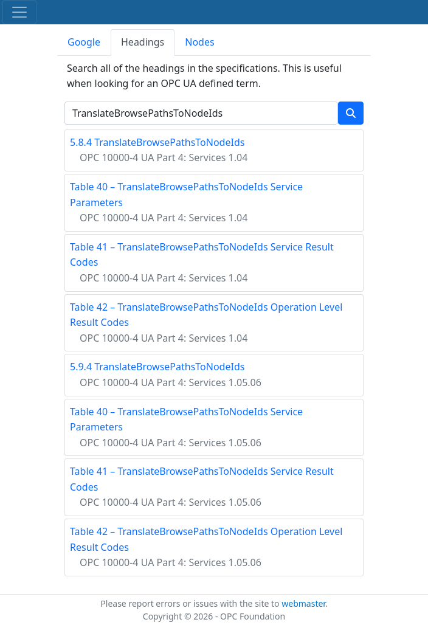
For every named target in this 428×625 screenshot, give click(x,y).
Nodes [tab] (199, 42)
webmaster (303, 603)
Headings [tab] (142, 42)
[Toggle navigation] (19, 12)
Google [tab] (83, 42)
